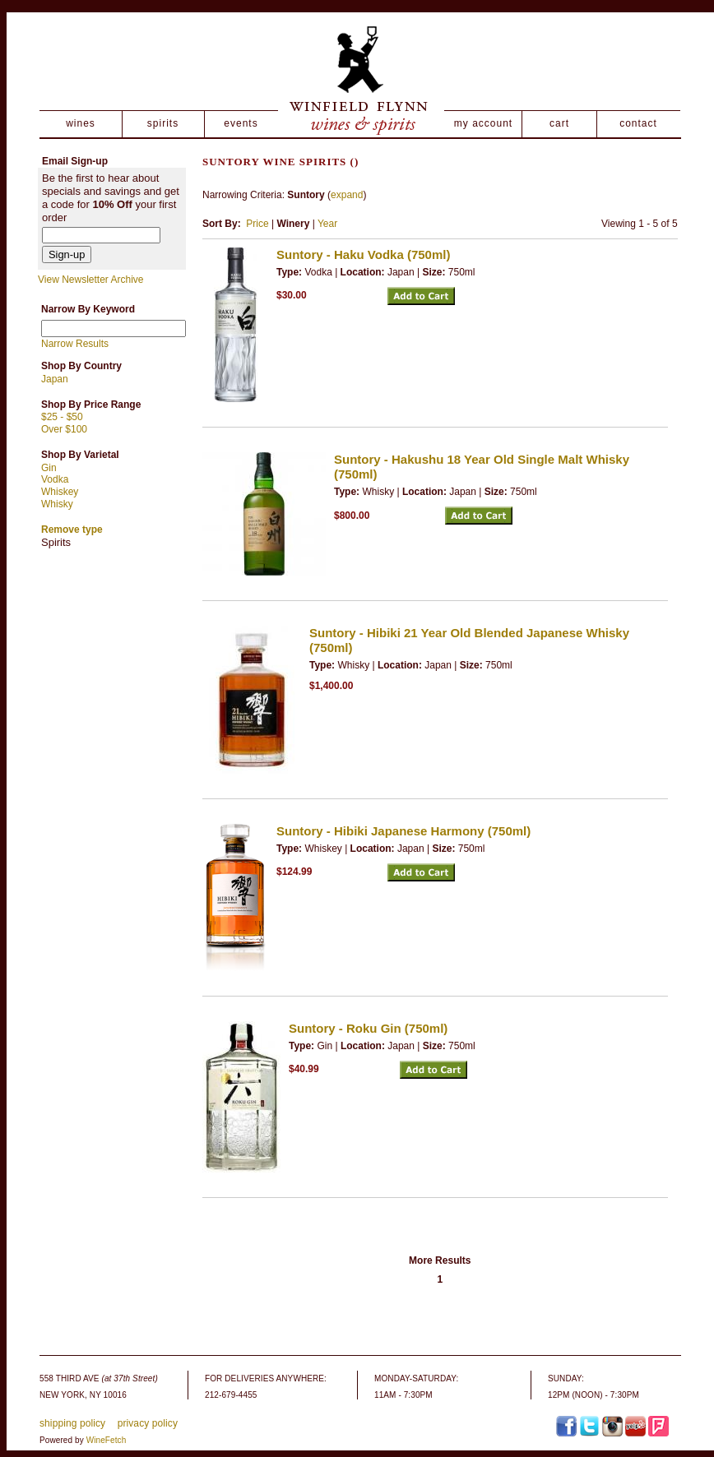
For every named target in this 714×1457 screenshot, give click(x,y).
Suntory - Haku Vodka (363, 254)
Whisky (57, 504)
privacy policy (148, 1423)
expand (347, 195)
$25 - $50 (62, 417)
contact (638, 123)
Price (257, 223)
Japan (54, 379)
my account (483, 123)
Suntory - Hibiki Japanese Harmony (403, 831)
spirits (162, 123)
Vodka (54, 479)
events (240, 123)
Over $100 (64, 429)
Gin (49, 468)
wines (80, 123)
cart (559, 123)
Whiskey (59, 491)
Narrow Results (75, 343)
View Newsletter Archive (91, 279)
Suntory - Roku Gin (368, 1028)
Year (327, 223)
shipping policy (72, 1423)
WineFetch (106, 1440)
